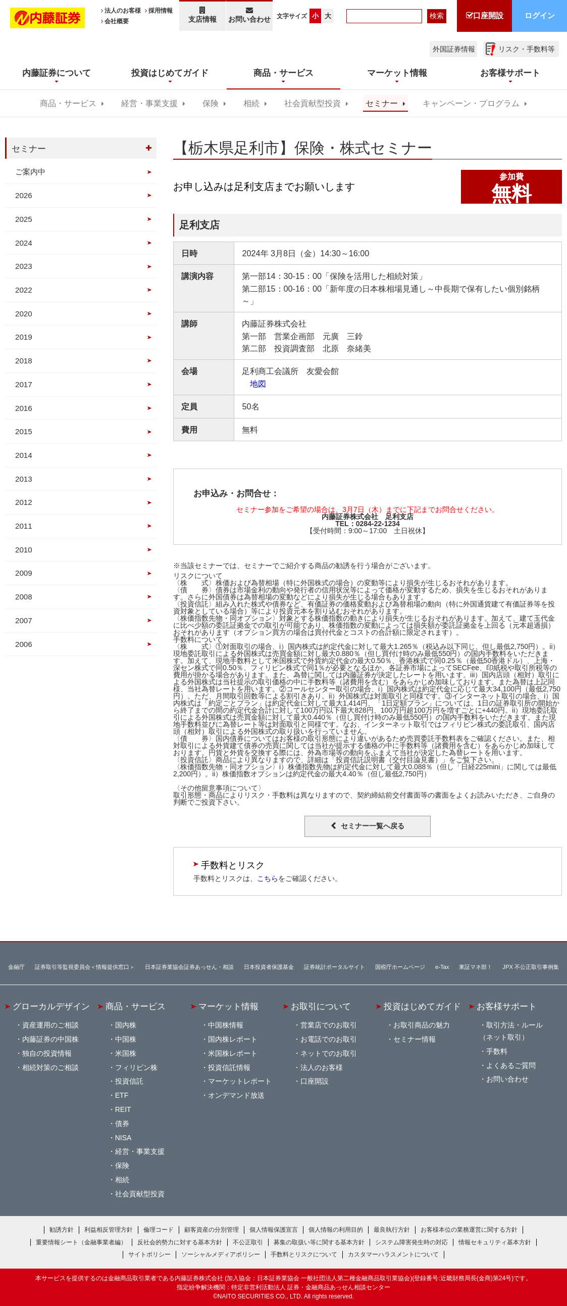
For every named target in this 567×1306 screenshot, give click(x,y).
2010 (23, 549)
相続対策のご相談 (50, 1067)
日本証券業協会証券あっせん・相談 (189, 967)
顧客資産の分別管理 (211, 1229)
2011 (23, 526)
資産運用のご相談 (50, 1025)
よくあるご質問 (511, 1065)
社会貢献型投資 (312, 103)
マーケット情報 (228, 1006)
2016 (23, 408)
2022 (23, 290)
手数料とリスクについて (304, 1254)
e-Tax (442, 967)
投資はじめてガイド (422, 1006)
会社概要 (117, 21)
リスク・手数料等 (526, 49)
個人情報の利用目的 (335, 1229)
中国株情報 (225, 1025)
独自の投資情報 (47, 1053)
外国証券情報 (454, 49)
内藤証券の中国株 (50, 1039)
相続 (251, 103)
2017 (23, 384)
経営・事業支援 (149, 103)
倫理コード (158, 1229)
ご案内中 (30, 171)
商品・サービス (68, 103)
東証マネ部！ (475, 967)
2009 (23, 573)
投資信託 (129, 1081)
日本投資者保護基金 (269, 967)
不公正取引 (248, 1242)
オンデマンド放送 (236, 1095)
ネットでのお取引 (328, 1053)
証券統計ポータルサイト (334, 967)
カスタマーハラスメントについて (393, 1254)
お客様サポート (507, 1006)
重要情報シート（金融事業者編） (81, 1242)
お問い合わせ (249, 15)
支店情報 (202, 15)
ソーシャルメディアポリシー (220, 1254)
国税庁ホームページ (400, 967)
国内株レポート (232, 1039)
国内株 (125, 1025)
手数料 (496, 1051)
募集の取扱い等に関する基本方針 (319, 1242)
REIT (123, 1109)
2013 (23, 479)
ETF (121, 1095)
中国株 (125, 1039)
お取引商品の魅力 (421, 1025)
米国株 (125, 1053)
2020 (23, 313)
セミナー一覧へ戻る (372, 826)
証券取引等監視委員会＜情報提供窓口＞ (85, 967)
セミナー (382, 103)
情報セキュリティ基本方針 (494, 1242)
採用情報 (160, 10)
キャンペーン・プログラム (471, 103)
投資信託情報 (229, 1067)
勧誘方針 (61, 1229)
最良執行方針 (392, 1229)
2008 (23, 596)
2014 (23, 455)
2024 (23, 243)
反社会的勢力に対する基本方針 (179, 1242)
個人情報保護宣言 (273, 1229)
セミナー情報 (414, 1039)
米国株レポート (232, 1053)
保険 (210, 103)
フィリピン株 (136, 1067)
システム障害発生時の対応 (411, 1242)
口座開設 (314, 1081)
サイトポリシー (149, 1254)
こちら (267, 878)
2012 (23, 502)
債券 (122, 1124)
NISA (123, 1138)
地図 (254, 383)
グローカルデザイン (51, 1006)
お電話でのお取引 (328, 1039)
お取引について (321, 1006)
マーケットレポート (240, 1081)
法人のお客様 (123, 10)
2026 (23, 195)
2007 (23, 620)
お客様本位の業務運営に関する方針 (469, 1229)
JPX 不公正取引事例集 (530, 967)
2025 (23, 219)
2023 (23, 266)
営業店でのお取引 (328, 1025)
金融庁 (16, 967)
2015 (23, 431)
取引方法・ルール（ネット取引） (511, 1031)
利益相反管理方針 (108, 1229)
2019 (23, 337)
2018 (23, 360)
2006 (23, 644)
